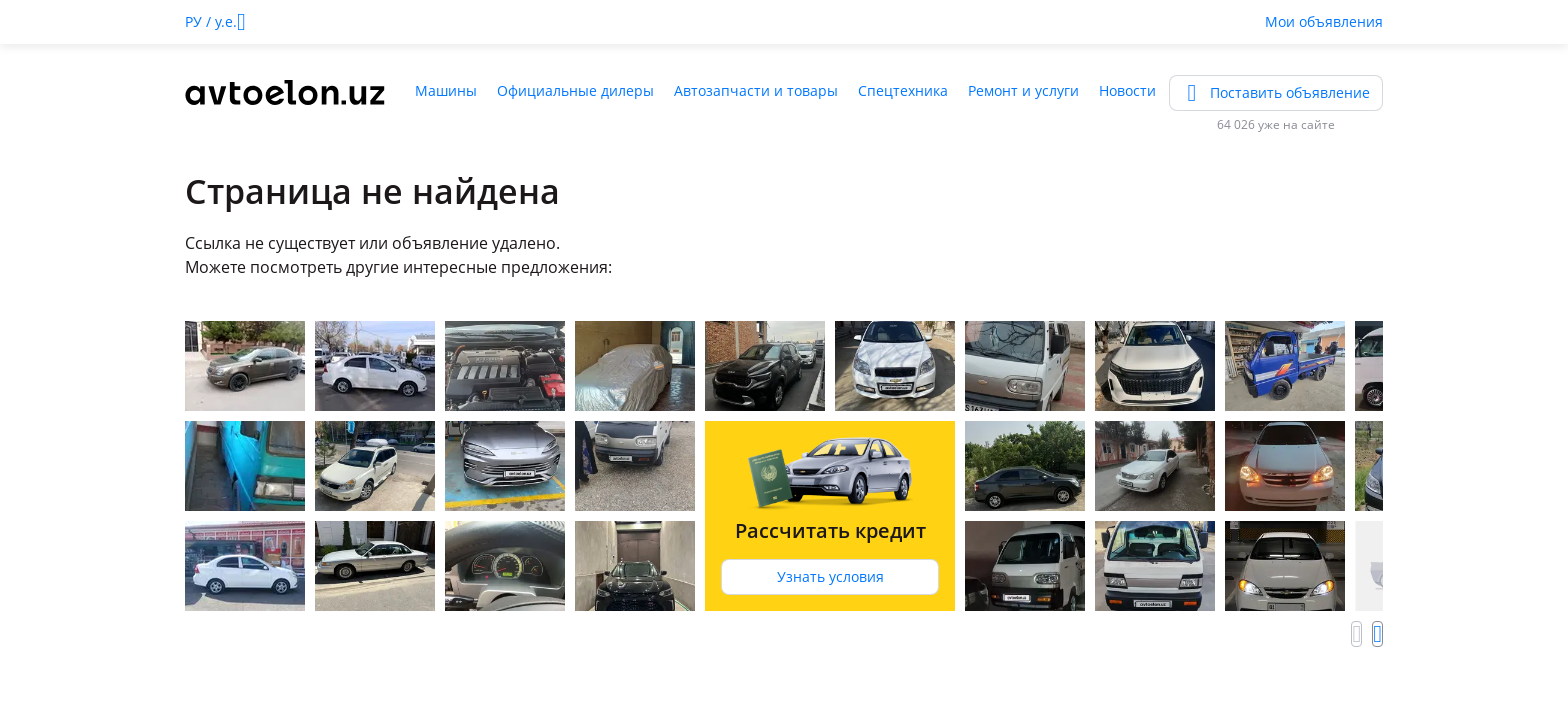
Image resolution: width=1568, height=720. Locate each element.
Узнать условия (830, 576)
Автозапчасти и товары (756, 90)
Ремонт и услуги (1023, 90)
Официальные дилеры (575, 90)
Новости (1127, 90)
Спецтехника (903, 90)
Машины (446, 90)
